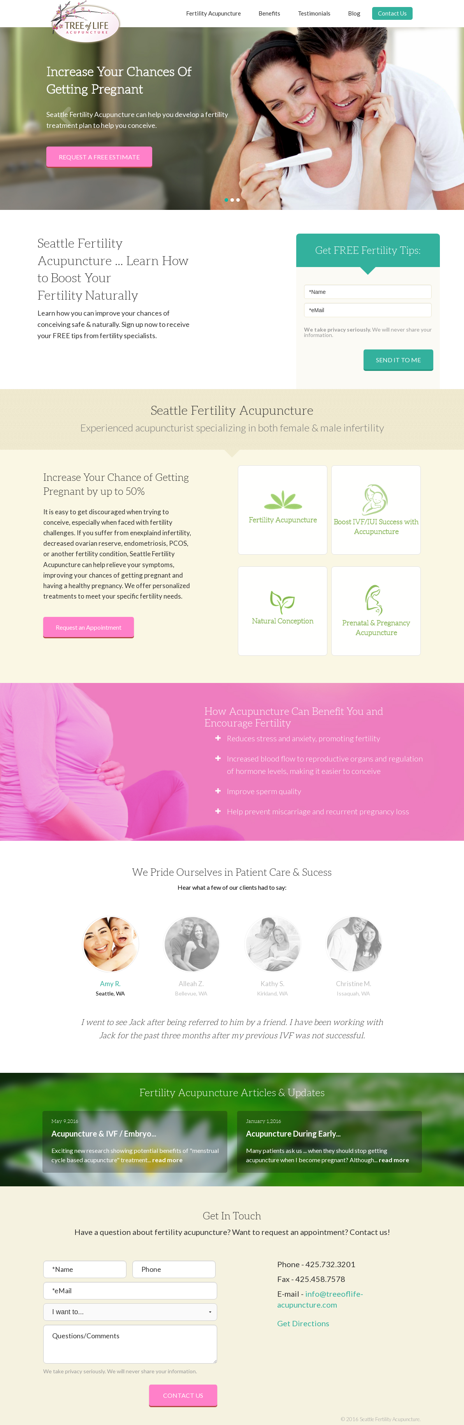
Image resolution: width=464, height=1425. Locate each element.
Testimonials (314, 13)
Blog (354, 13)
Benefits (269, 13)
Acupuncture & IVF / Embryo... (103, 1133)
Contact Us (392, 13)
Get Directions (303, 1323)
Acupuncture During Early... (293, 1133)
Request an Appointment (88, 627)
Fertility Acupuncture (213, 13)
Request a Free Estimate (99, 157)
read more (167, 1159)
